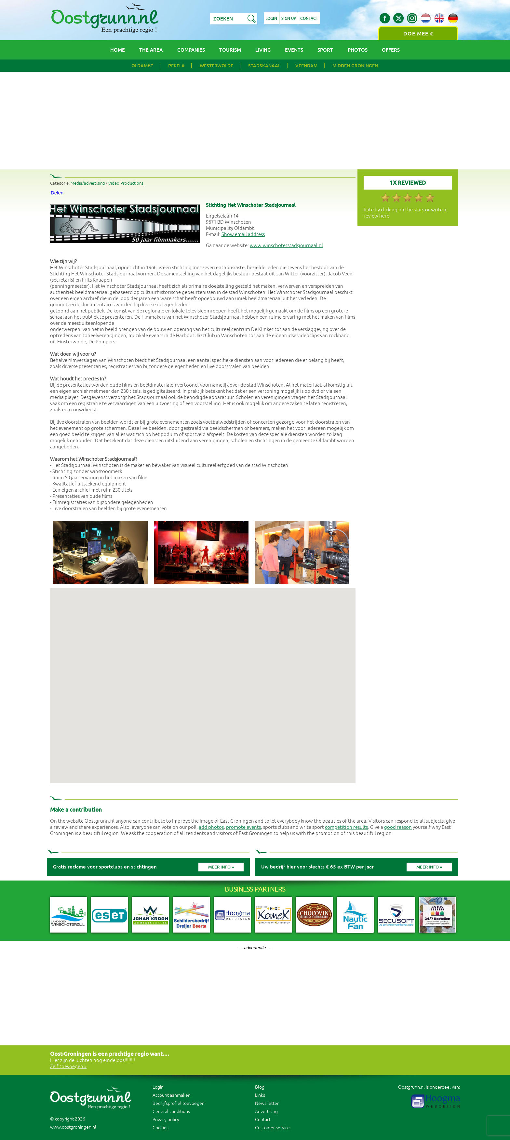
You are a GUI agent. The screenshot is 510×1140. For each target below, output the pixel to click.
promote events (243, 827)
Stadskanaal (264, 66)
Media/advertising (88, 183)
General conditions (171, 1111)
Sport (325, 50)
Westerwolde (216, 66)
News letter (267, 1103)
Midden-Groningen (355, 66)
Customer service (272, 1128)
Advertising (266, 1111)
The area (151, 50)
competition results (346, 827)
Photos (358, 50)
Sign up (289, 19)
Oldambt (142, 66)
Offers (391, 50)
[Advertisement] (255, 120)
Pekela (176, 66)
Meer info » (221, 867)
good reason (398, 827)
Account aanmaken (172, 1095)
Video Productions (125, 183)
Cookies (160, 1128)
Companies (191, 50)
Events (294, 50)
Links (260, 1095)
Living (263, 50)
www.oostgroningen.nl (73, 1127)
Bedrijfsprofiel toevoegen (179, 1103)
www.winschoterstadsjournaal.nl (286, 246)
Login (271, 19)
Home (117, 50)
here (384, 216)
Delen (57, 192)
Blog (259, 1087)
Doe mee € (418, 33)
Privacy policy (166, 1119)
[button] (202, 680)
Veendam (306, 66)
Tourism (230, 50)
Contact (309, 19)
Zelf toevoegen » (68, 1067)
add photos (211, 827)
